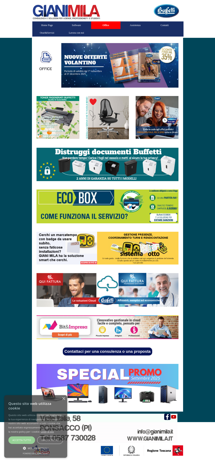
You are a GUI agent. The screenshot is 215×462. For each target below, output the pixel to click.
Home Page (47, 25)
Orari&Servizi (47, 32)
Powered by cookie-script (36, 453)
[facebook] (167, 417)
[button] (35, 447)
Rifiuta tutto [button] (50, 440)
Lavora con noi (76, 32)
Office (105, 25)
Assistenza (135, 25)
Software (76, 25)
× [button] (63, 398)
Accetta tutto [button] (21, 440)
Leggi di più (47, 431)
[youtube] (173, 417)
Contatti (165, 25)
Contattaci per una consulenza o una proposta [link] (107, 351)
